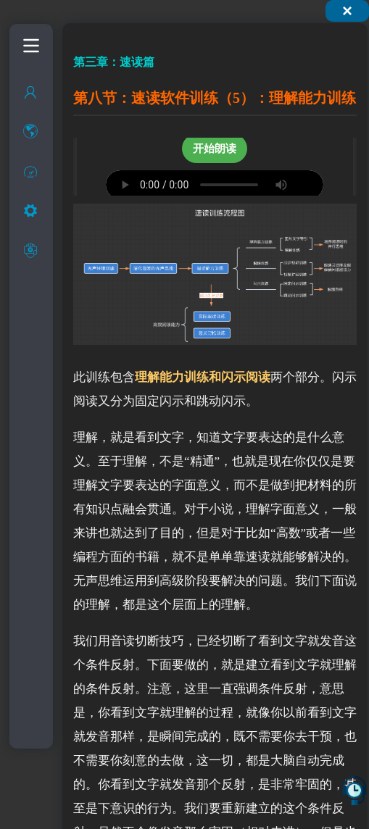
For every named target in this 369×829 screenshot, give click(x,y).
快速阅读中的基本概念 (49, 263)
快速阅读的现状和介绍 (49, 234)
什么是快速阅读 (49, 205)
